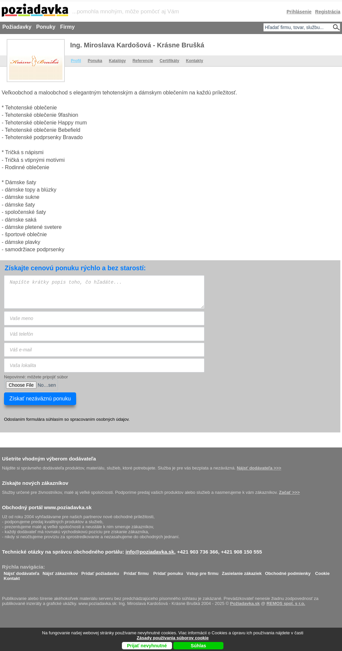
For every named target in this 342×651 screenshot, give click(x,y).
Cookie (322, 572)
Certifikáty (169, 60)
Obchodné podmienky (288, 572)
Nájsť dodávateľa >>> (259, 467)
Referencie (143, 60)
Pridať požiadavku (100, 572)
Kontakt (12, 577)
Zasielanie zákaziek (242, 572)
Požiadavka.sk (245, 603)
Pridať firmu (136, 572)
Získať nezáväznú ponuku (40, 398)
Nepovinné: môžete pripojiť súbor (36, 376)
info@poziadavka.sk (150, 552)
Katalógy (117, 60)
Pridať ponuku (168, 572)
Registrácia (327, 11)
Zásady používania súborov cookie (172, 637)
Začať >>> (289, 492)
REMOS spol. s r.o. (286, 603)
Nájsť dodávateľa (21, 572)
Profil (76, 60)
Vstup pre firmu (202, 572)
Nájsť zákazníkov (60, 572)
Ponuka (95, 60)
